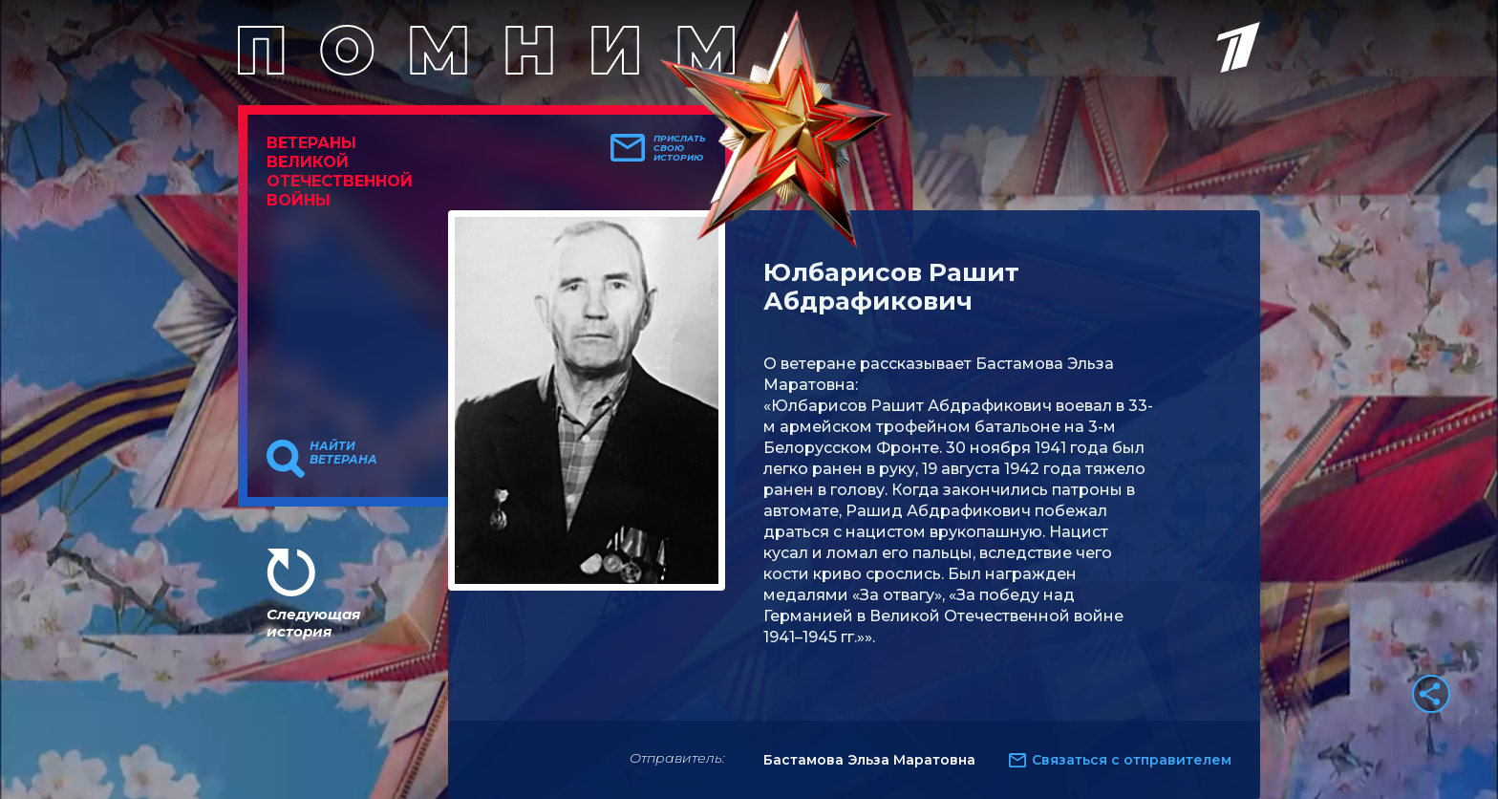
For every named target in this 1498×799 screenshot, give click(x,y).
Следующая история (313, 622)
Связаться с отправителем (1131, 759)
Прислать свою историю (679, 148)
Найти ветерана (343, 453)
